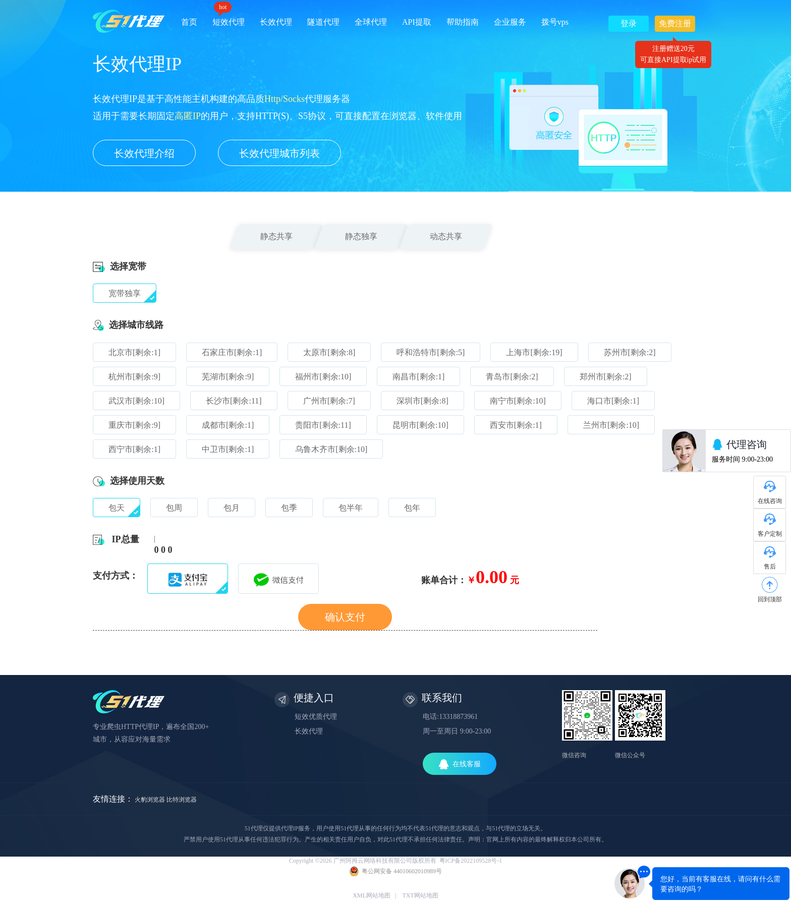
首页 (189, 22)
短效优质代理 (316, 716)
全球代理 (371, 22)
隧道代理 (323, 22)
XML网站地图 (371, 895)
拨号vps (555, 22)
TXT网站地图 (420, 895)
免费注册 (675, 25)
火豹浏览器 (150, 799)
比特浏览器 (181, 799)
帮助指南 (462, 22)
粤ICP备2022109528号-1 (470, 860)
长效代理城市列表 (279, 153)
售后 (770, 566)
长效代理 (276, 22)
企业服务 (510, 22)
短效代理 (228, 18)
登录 (628, 23)
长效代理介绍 (144, 153)
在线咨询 (770, 500)
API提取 (416, 22)
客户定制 (770, 533)
